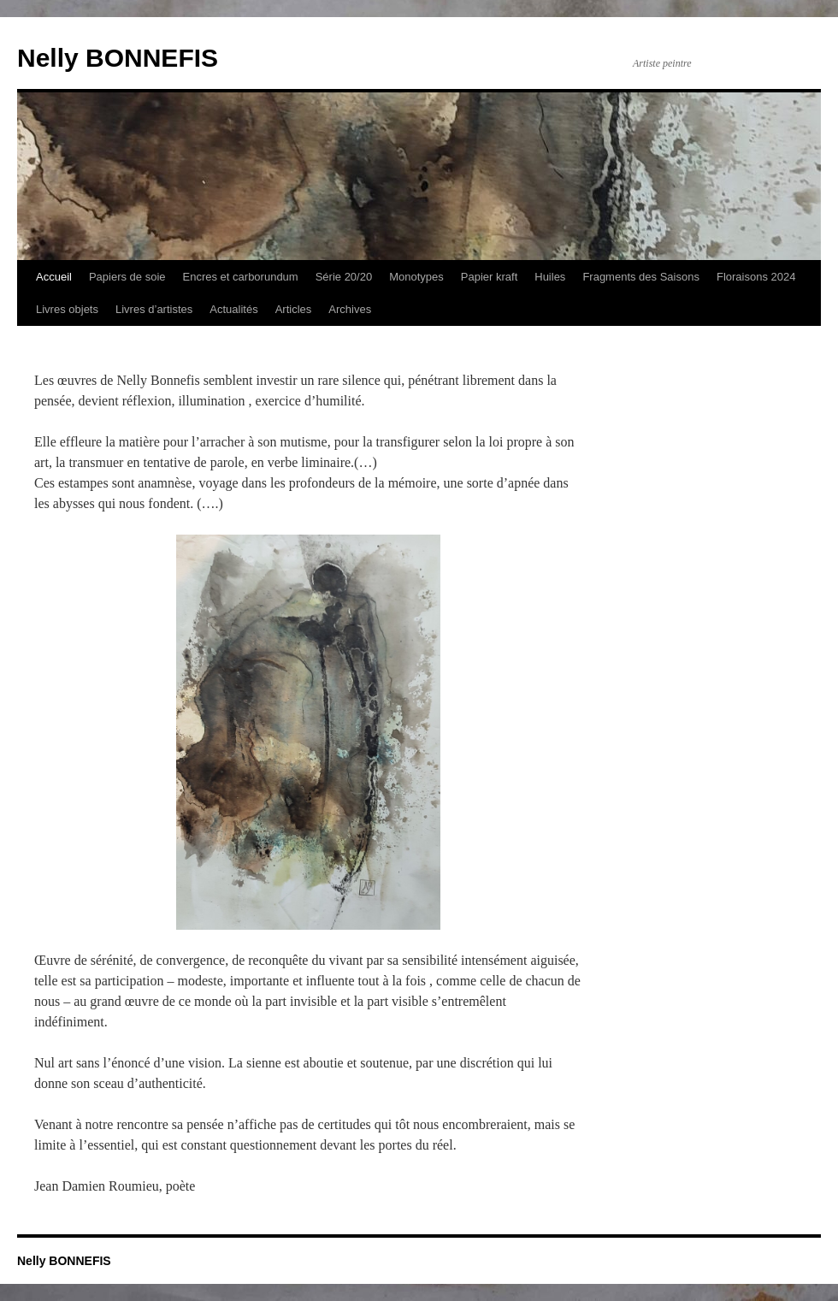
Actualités (233, 309)
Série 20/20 (344, 276)
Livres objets (67, 309)
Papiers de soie (127, 276)
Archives (349, 309)
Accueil (54, 276)
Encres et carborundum (240, 276)
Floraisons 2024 (756, 276)
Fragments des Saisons (640, 276)
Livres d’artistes (153, 309)
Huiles (549, 276)
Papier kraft (489, 276)
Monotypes (416, 276)
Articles (293, 309)
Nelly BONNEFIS (117, 58)
